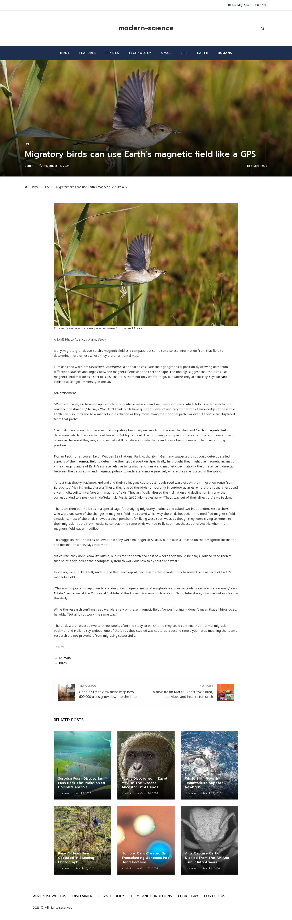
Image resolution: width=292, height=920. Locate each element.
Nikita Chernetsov (67, 593)
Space (166, 53)
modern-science (146, 28)
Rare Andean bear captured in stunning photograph (76, 858)
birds (63, 663)
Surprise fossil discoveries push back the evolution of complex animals (81, 783)
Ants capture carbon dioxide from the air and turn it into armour (207, 858)
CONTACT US (214, 896)
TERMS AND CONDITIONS (151, 896)
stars (185, 430)
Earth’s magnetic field (212, 430)
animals (64, 658)
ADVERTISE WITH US (49, 896)
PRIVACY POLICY (111, 896)
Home (65, 53)
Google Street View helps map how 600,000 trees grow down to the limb (110, 691)
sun (171, 430)
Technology (140, 53)
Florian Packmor (66, 456)
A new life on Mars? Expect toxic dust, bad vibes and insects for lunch (181, 691)
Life (184, 53)
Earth (202, 53)
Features (87, 53)
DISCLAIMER (82, 896)
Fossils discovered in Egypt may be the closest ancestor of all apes (144, 783)
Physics (112, 53)
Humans (225, 53)
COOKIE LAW (188, 896)
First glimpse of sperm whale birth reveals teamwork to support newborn (204, 781)
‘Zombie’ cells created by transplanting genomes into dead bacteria (146, 858)
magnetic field (86, 461)
